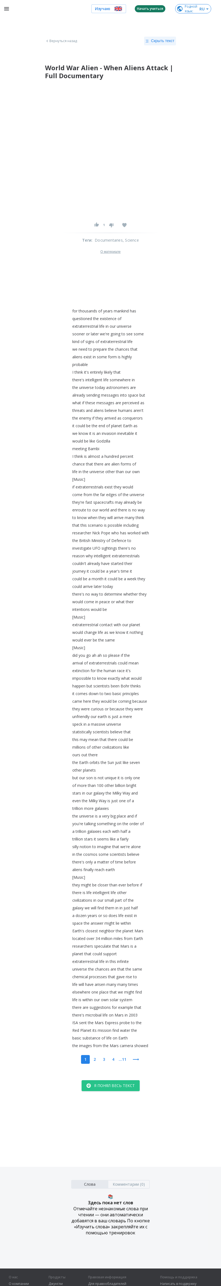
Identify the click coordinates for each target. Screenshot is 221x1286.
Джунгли (56, 1284)
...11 (122, 1059)
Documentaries (109, 240)
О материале (110, 252)
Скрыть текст (160, 41)
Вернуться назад (61, 41)
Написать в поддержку (178, 1284)
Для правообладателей (107, 1284)
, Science (131, 240)
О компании (19, 1284)
